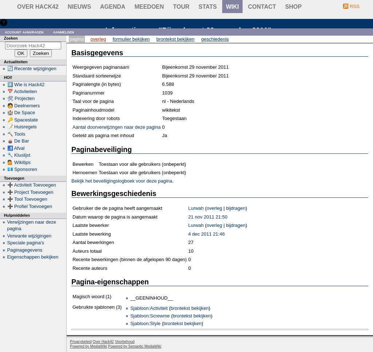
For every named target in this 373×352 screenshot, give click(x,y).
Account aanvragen (24, 32)
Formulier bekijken (131, 39)
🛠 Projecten (21, 98)
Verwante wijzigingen (29, 236)
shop (293, 7)
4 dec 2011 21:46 (206, 234)
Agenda (112, 7)
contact (262, 7)
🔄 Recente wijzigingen (31, 68)
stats (208, 7)
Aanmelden (63, 32)
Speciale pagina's (25, 242)
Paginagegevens (25, 250)
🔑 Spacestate (22, 120)
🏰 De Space (21, 112)
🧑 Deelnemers (23, 105)
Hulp (14, 22)
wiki (232, 7)
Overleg (98, 39)
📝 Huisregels (22, 126)
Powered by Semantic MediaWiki (134, 346)
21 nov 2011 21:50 (208, 217)
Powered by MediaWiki (88, 346)
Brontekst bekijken (175, 39)
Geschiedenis (215, 39)
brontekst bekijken (189, 308)
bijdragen (236, 208)
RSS (355, 6)
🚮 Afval (16, 148)
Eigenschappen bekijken (33, 257)
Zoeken (11, 38)
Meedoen (149, 7)
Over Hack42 (38, 7)
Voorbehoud (124, 342)
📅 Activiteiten (22, 91)
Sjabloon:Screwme (150, 316)
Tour (181, 7)
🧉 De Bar (18, 141)
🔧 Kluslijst (19, 155)
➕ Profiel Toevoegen (29, 206)
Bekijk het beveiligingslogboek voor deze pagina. (122, 181)
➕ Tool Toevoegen (27, 199)
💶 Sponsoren (22, 169)
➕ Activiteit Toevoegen (31, 185)
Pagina (77, 39)
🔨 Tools (16, 134)
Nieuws (79, 7)
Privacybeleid (80, 342)
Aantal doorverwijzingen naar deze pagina (116, 127)
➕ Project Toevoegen (30, 192)
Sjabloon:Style (145, 323)
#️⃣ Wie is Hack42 (26, 84)
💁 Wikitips (19, 162)
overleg (214, 208)
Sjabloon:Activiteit (149, 308)
